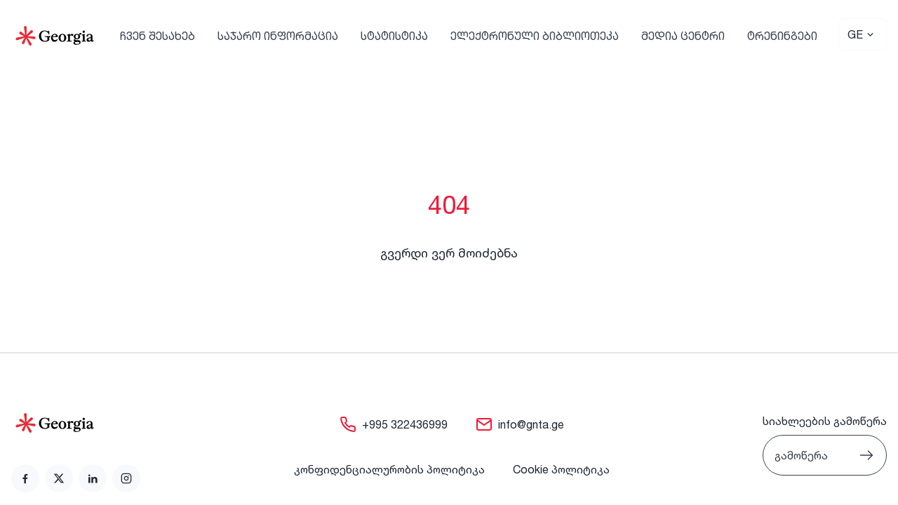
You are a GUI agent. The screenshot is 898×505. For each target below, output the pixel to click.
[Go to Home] (54, 35)
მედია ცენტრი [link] (683, 36)
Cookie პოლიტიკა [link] (561, 469)
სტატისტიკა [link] (394, 36)
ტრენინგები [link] (782, 36)
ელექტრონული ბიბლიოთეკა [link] (534, 36)
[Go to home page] (75, 422)
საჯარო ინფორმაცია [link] (277, 36)
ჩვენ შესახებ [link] (157, 36)
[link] (25, 478)
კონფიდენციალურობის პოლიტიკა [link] (389, 469)
